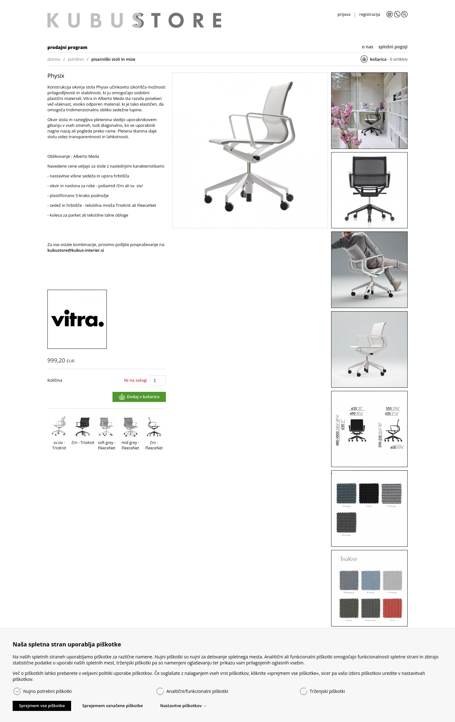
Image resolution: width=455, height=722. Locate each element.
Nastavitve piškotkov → (183, 705)
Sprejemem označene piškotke (112, 705)
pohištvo (76, 59)
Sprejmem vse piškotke (42, 705)
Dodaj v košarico (143, 396)
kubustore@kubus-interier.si (75, 250)
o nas (367, 47)
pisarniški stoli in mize (113, 59)
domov (53, 59)
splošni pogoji (393, 47)
